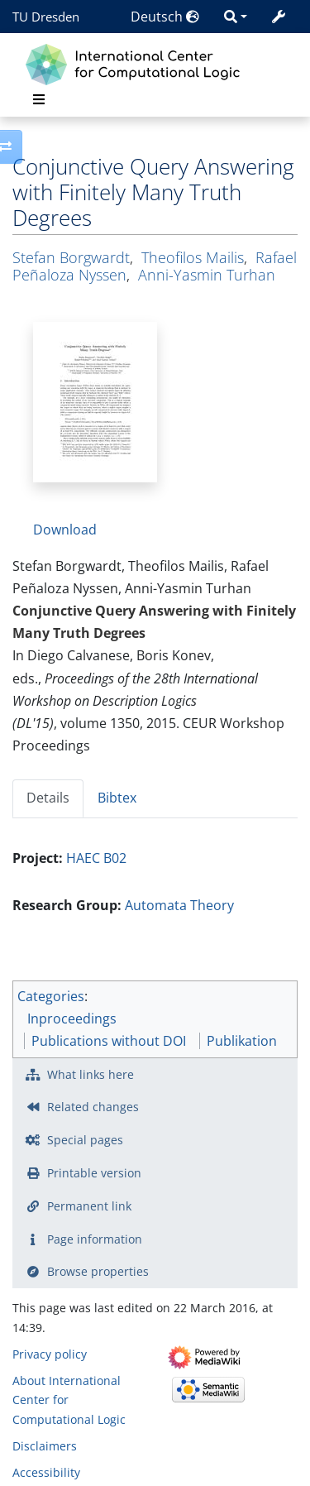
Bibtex (117, 798)
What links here (90, 1074)
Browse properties (98, 1271)
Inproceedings (72, 1018)
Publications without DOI (108, 1041)
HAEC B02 (96, 858)
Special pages (85, 1140)
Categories (50, 996)
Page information (94, 1239)
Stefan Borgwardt (71, 257)
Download (65, 529)
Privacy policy (49, 1354)
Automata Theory (179, 905)
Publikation (242, 1041)
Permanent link (89, 1206)
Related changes (93, 1106)
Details (47, 798)
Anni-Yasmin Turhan (206, 275)
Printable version (94, 1173)
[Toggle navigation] (39, 99)
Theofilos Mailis (192, 257)
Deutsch (165, 16)
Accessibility (46, 1472)
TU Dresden (45, 16)
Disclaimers (44, 1446)
